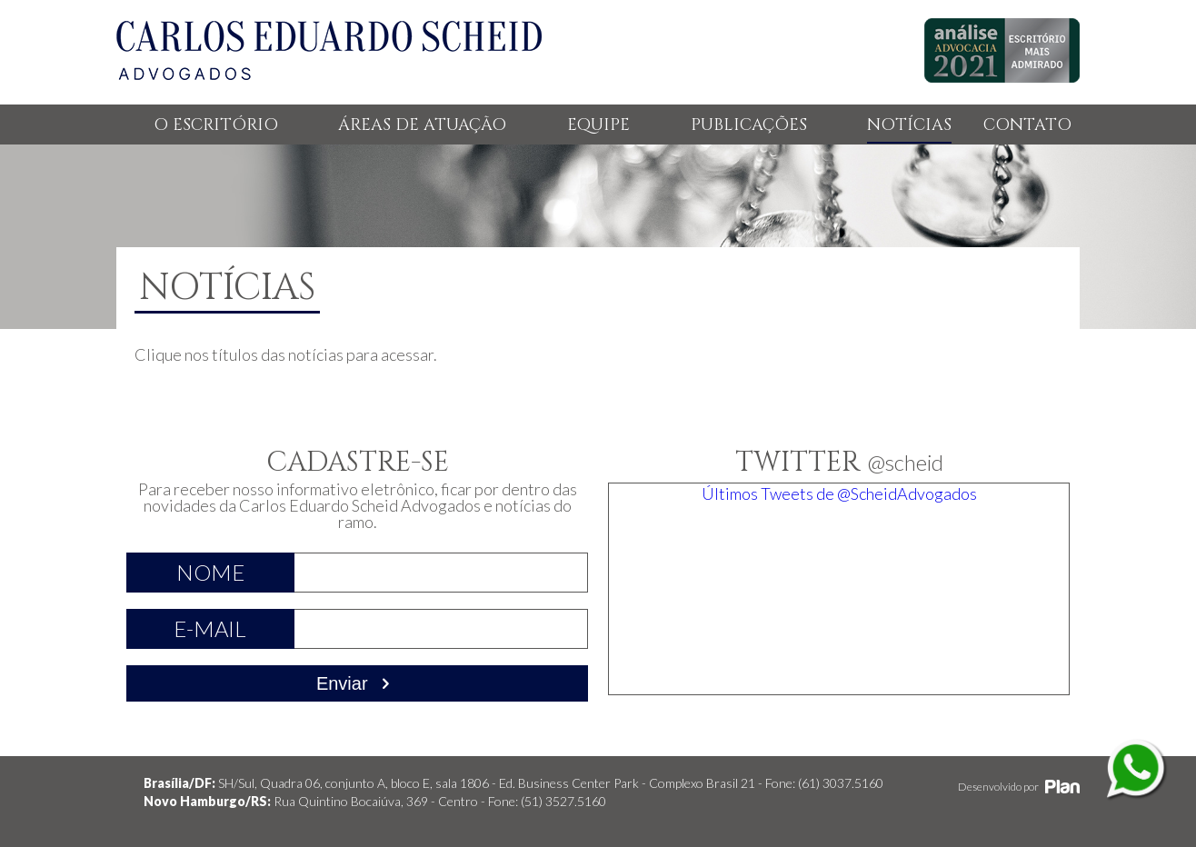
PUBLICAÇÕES (749, 125)
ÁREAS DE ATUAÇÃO (422, 125)
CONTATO (1027, 125)
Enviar (357, 683)
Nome (210, 572)
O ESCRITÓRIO (216, 125)
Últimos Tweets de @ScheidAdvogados (839, 493)
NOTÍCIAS (909, 125)
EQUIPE (598, 125)
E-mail (210, 628)
